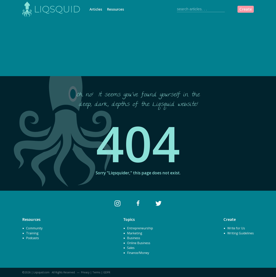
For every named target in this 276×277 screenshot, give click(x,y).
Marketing (134, 233)
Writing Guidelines (240, 233)
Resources (115, 9)
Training (32, 233)
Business (133, 238)
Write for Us (236, 228)
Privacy (85, 272)
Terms (96, 272)
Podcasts (32, 238)
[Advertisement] (138, 47)
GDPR (106, 272)
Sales (131, 248)
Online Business (138, 243)
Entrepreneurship (140, 228)
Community (34, 228)
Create (245, 9)
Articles (96, 9)
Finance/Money (138, 253)
